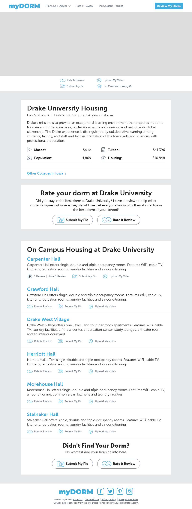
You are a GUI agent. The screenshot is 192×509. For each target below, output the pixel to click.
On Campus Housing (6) (114, 86)
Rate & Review (84, 5)
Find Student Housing (110, 5)
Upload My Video (114, 80)
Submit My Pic (75, 86)
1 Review (36, 276)
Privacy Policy (109, 499)
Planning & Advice (57, 5)
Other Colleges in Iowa (45, 173)
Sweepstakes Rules (128, 499)
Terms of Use (92, 499)
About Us (77, 499)
